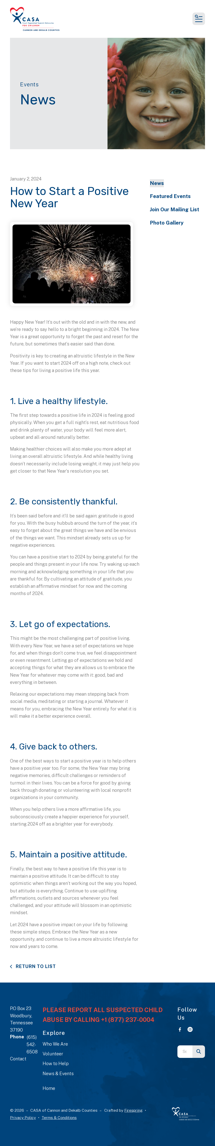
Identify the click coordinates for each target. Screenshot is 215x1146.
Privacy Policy (23, 1117)
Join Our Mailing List (174, 210)
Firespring (133, 1110)
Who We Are (55, 1044)
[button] (198, 19)
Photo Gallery (166, 223)
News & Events (58, 1073)
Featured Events (170, 196)
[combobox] (184, 1051)
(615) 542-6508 (32, 1044)
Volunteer (53, 1053)
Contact (18, 1058)
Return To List (35, 966)
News (157, 183)
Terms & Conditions (59, 1117)
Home (49, 1088)
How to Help (56, 1063)
